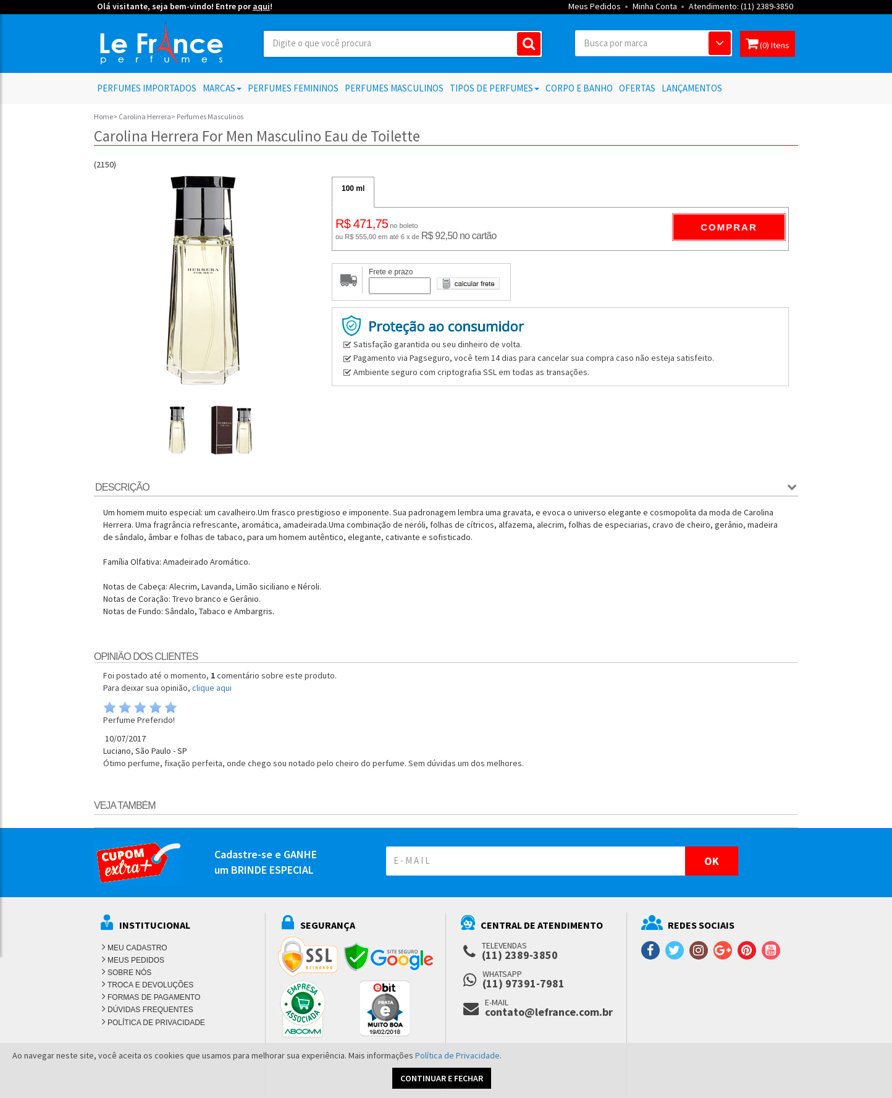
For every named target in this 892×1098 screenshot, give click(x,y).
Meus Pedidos (594, 6)
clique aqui (212, 687)
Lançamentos (692, 88)
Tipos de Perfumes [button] (494, 88)
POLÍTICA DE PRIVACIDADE (156, 1022)
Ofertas (637, 88)
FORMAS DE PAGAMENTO (153, 997)
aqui (261, 6)
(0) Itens (767, 43)
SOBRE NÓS (129, 972)
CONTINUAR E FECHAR (441, 1078)
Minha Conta (655, 6)
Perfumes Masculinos (394, 88)
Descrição (122, 487)
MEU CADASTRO (137, 948)
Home (103, 116)
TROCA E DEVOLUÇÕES (150, 985)
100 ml (353, 188)
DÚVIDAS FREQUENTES (150, 1009)
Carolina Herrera (145, 116)
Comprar (729, 227)
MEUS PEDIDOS (135, 960)
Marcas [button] (222, 88)
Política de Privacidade (457, 1055)
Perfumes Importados (146, 88)
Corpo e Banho (579, 88)
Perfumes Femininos (293, 88)
